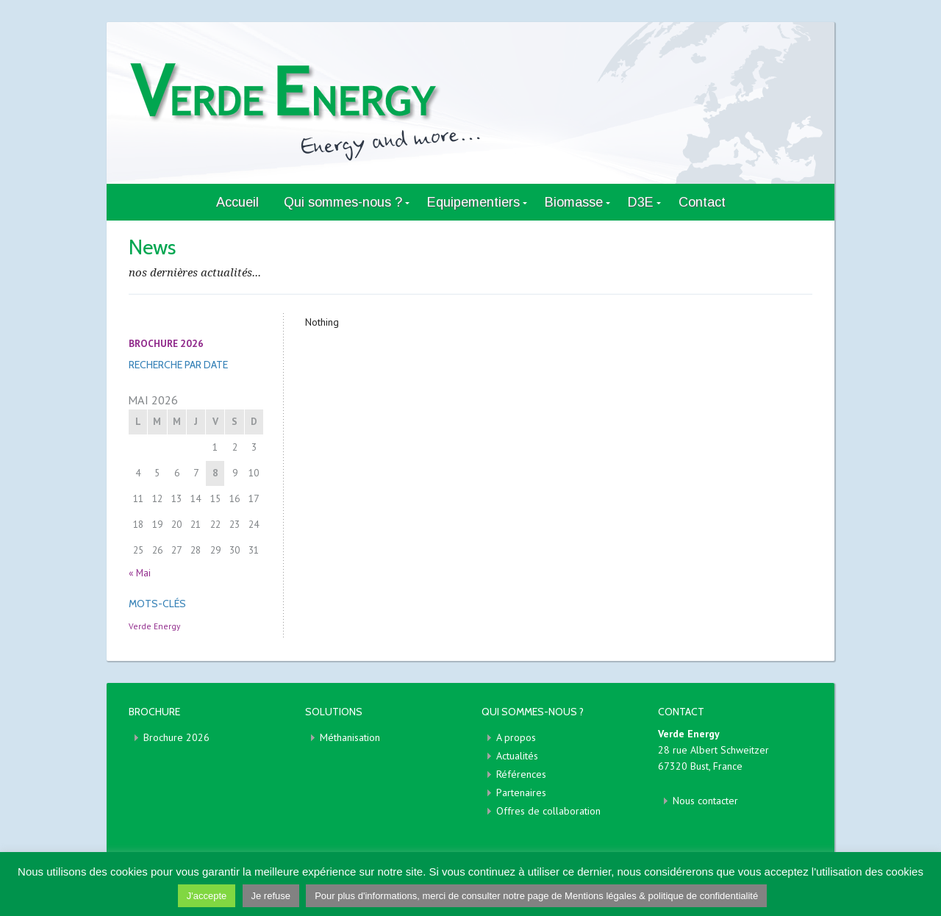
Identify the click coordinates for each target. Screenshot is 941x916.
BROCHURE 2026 (166, 343)
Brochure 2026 (176, 737)
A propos (516, 737)
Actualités (517, 755)
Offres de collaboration (548, 810)
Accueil (237, 202)
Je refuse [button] (270, 895)
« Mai (140, 572)
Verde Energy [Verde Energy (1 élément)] (154, 625)
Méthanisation (350, 737)
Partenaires (521, 792)
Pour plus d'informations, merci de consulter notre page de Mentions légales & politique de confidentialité (536, 895)
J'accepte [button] (207, 895)
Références (521, 774)
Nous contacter (705, 800)
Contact (702, 202)
